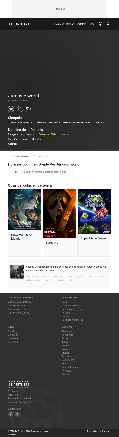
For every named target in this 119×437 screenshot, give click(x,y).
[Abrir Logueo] (100, 24)
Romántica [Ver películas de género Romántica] (67, 334)
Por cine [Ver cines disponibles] (66, 312)
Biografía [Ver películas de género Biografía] (66, 363)
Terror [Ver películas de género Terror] (65, 342)
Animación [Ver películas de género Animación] (67, 331)
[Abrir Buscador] (108, 24)
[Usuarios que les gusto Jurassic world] (20, 109)
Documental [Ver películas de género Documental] (68, 360)
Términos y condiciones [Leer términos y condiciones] (20, 402)
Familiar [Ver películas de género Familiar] (66, 374)
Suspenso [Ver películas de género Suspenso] (67, 356)
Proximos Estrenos (64, 24)
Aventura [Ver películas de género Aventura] (66, 370)
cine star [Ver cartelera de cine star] (13, 334)
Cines (92, 24)
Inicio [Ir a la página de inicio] (64, 302)
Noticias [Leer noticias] (66, 316)
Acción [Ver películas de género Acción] (65, 338)
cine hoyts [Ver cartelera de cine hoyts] (14, 331)
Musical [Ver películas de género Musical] (66, 352)
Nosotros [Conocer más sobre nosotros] (13, 394)
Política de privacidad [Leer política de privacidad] (19, 398)
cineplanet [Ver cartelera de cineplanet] (13, 342)
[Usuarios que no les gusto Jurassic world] (28, 109)
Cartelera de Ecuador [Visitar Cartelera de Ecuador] (19, 309)
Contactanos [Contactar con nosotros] (15, 391)
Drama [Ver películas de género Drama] (65, 345)
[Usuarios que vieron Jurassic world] (11, 109)
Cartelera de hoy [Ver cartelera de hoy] (70, 305)
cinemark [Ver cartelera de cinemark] (13, 338)
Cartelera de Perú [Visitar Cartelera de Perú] (17, 305)
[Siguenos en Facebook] (10, 414)
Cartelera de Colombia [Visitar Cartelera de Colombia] (20, 302)
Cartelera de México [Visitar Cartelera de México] (18, 312)
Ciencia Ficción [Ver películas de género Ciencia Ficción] (70, 367)
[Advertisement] (59, 9)
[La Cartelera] (19, 23)
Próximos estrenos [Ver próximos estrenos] (72, 309)
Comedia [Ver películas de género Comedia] (66, 349)
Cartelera (81, 24)
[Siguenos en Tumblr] (17, 414)
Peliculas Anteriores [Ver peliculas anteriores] (72, 319)
